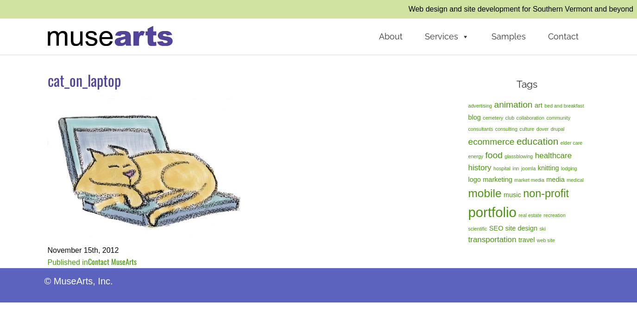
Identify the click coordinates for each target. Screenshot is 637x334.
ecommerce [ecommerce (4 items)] (491, 142)
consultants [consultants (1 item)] (480, 129)
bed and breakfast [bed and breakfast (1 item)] (564, 106)
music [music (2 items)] (512, 195)
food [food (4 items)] (494, 155)
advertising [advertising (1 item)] (480, 106)
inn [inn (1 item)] (515, 168)
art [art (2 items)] (538, 105)
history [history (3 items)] (480, 167)
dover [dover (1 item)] (542, 129)
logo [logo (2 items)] (474, 179)
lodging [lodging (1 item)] (569, 168)
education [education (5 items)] (537, 141)
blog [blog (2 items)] (474, 117)
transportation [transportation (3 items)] (492, 239)
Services (447, 36)
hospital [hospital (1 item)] (502, 168)
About (391, 36)
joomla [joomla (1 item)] (528, 168)
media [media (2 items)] (555, 179)
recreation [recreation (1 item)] (555, 215)
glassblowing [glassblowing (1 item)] (519, 156)
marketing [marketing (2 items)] (497, 179)
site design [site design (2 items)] (521, 228)
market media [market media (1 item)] (529, 180)
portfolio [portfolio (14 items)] (492, 212)
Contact (563, 36)
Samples (509, 36)
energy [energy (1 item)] (476, 156)
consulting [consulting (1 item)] (506, 129)
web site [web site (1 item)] (546, 240)
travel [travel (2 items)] (526, 240)
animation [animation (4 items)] (513, 104)
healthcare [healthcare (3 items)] (553, 155)
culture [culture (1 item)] (526, 129)
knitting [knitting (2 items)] (548, 168)
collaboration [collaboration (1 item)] (530, 118)
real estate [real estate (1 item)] (530, 215)
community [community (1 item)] (559, 118)
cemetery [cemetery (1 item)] (493, 118)
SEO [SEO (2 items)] (496, 228)
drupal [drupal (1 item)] (558, 129)
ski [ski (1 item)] (542, 228)
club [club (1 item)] (510, 118)
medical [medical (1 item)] (575, 180)
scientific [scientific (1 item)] (477, 228)
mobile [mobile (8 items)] (485, 193)
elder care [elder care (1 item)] (571, 143)
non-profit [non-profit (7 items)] (546, 193)
